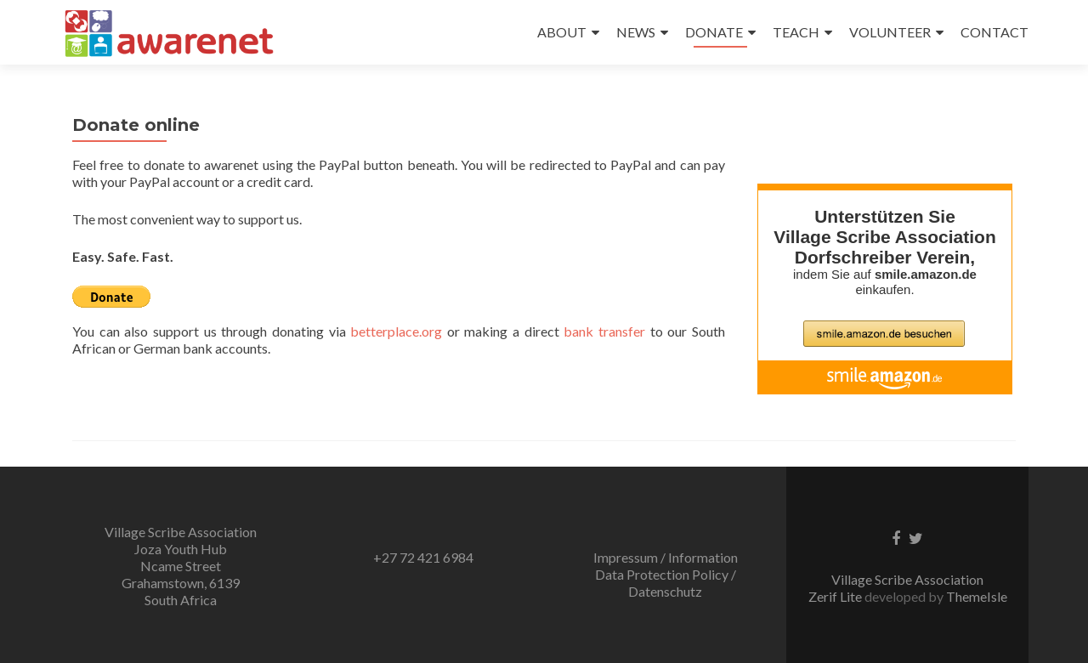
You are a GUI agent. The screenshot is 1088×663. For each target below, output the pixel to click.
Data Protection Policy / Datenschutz (665, 582)
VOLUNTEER (890, 32)
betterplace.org (396, 331)
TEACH (796, 32)
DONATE (714, 32)
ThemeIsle (976, 596)
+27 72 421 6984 (423, 557)
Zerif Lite (836, 596)
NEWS (635, 32)
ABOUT (561, 32)
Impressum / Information (665, 557)
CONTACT (994, 32)
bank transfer (604, 331)
